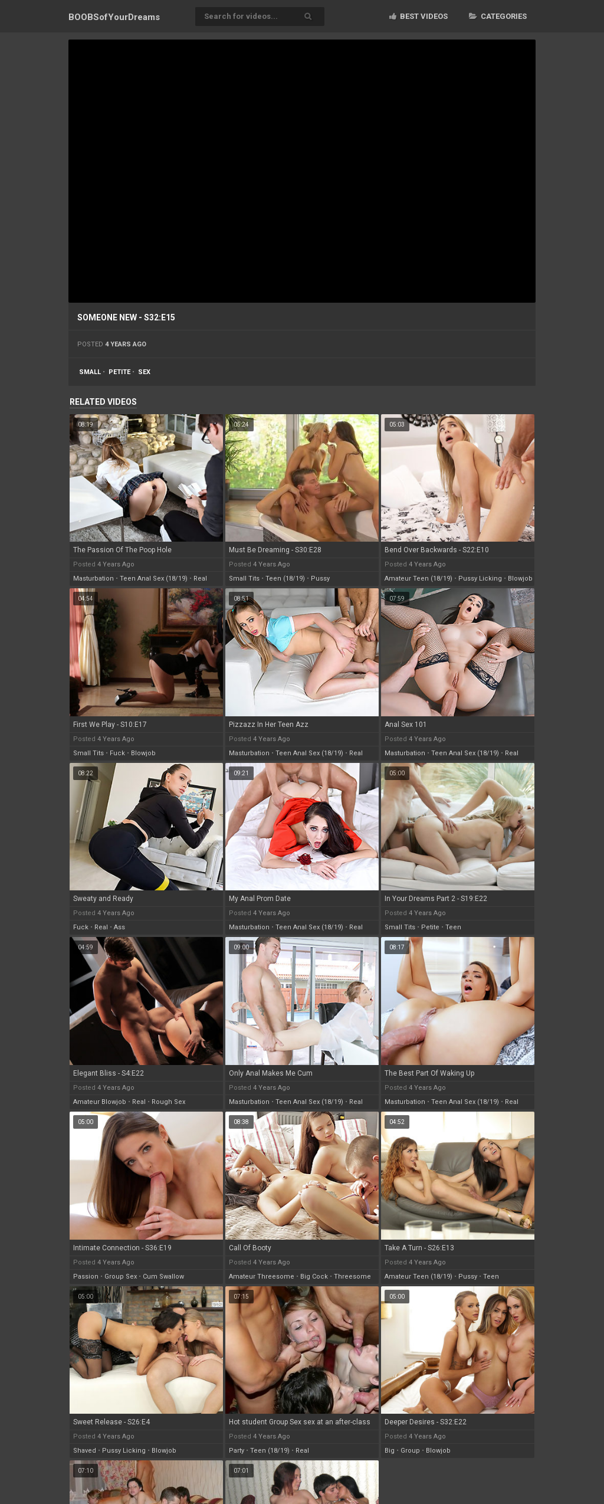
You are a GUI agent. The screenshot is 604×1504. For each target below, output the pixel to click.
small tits (244, 578)
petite (119, 372)
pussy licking (480, 578)
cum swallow (163, 1276)
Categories (498, 16)
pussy (320, 578)
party (236, 1450)
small (90, 372)
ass (119, 927)
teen (453, 927)
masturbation (93, 578)
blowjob (520, 578)
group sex (120, 1276)
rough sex (168, 1102)
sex (144, 372)
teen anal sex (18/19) (154, 578)
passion (86, 1276)
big (390, 1450)
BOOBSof (114, 17)
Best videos (418, 16)
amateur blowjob (99, 1102)
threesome (352, 1276)
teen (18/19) (285, 578)
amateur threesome (261, 1276)
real (200, 578)
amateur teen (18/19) (418, 578)
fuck (117, 753)
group (410, 1450)
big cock (314, 1276)
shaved (84, 1450)
